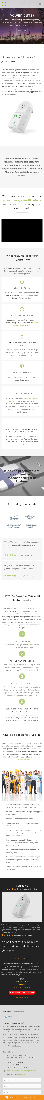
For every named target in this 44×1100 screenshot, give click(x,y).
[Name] (22, 1080)
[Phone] (22, 1092)
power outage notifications (22, 200)
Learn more (22, 30)
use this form (22, 1074)
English (8, 1016)
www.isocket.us (16, 1045)
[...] (15, 932)
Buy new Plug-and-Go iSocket (22, 992)
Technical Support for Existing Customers (22, 1071)
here (32, 645)
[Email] (22, 1086)
